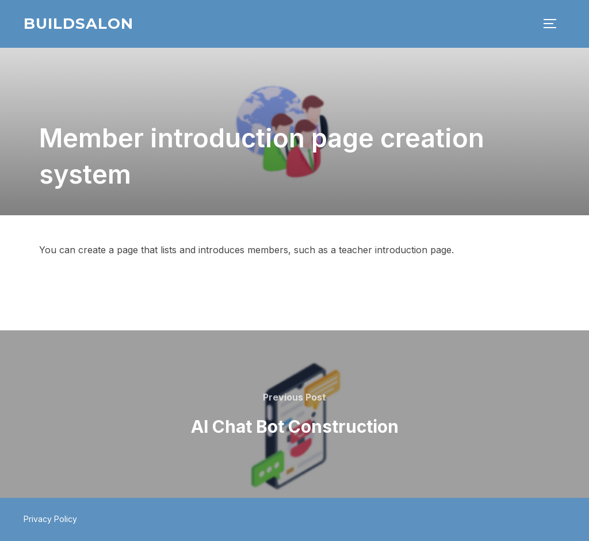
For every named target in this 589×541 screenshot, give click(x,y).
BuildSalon (78, 23)
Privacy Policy (50, 519)
